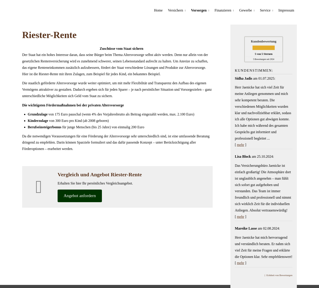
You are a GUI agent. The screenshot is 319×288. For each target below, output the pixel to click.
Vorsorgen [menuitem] (199, 10)
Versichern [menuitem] (175, 10)
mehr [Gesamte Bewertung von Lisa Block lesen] (240, 216)
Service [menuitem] (265, 10)
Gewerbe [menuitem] (245, 10)
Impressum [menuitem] (286, 10)
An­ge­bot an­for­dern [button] (80, 195)
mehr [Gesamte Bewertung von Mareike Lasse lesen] (240, 263)
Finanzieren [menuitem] (223, 10)
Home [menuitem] (158, 10)
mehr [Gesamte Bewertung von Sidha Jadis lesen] (240, 144)
